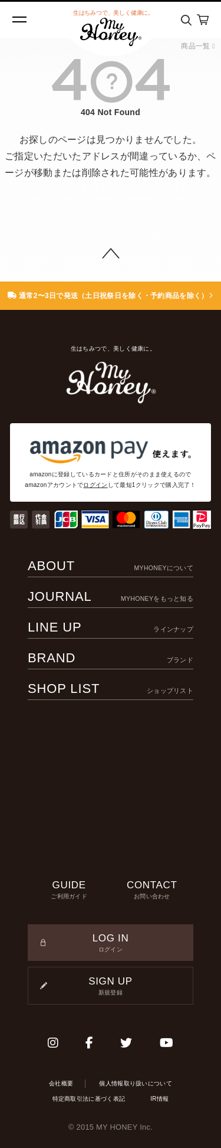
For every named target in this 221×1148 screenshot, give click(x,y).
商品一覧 (198, 46)
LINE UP (110, 627)
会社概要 (61, 1083)
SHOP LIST (110, 688)
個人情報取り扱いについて (135, 1083)
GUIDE (69, 890)
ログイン (95, 485)
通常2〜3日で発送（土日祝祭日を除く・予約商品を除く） (110, 296)
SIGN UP (110, 986)
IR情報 (159, 1098)
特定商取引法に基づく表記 (89, 1098)
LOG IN (110, 943)
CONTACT (152, 890)
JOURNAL (110, 596)
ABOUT (110, 565)
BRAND (110, 657)
